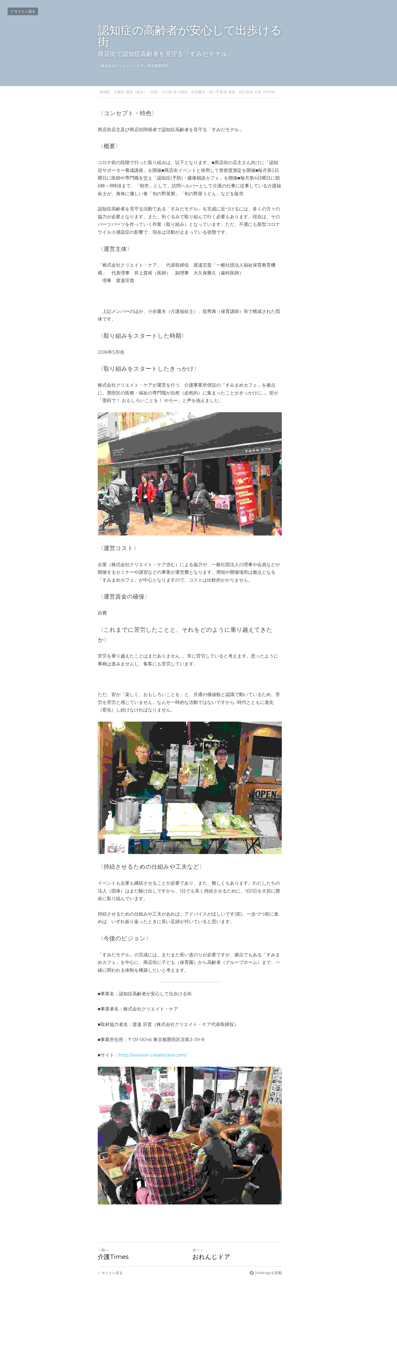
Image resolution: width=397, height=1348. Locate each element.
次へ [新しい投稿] (206, 1269)
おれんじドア (220, 1276)
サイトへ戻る (22, 11)
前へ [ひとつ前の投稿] (103, 1269)
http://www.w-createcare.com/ (153, 1061)
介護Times (113, 1276)
